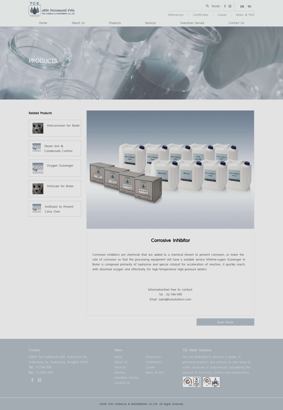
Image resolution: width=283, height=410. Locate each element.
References (175, 14)
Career (222, 14)
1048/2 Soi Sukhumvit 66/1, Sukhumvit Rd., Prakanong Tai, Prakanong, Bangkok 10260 (58, 359)
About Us (78, 22)
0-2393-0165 (41, 372)
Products (115, 22)
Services (150, 22)
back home (225, 321)
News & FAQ (245, 14)
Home (43, 22)
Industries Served (192, 22)
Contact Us (236, 22)
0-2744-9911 (40, 367)
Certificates (200, 14)
